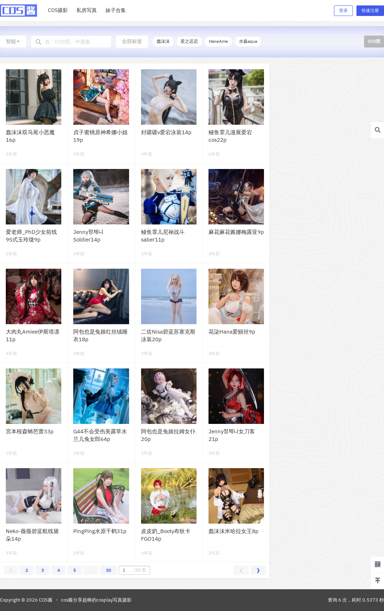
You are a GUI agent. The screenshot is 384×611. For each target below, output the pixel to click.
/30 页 (133, 570)
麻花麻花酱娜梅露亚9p (236, 231)
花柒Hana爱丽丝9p (231, 331)
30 (108, 570)
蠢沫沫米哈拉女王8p (233, 531)
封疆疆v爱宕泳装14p (166, 132)
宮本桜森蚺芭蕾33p (30, 431)
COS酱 (45, 600)
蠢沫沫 (163, 41)
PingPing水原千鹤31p (100, 531)
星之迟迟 (189, 41)
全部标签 (132, 41)
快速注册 (370, 10)
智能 (13, 41)
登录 (343, 10)
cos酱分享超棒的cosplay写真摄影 (96, 600)
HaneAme (218, 41)
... (90, 570)
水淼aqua (248, 41)
